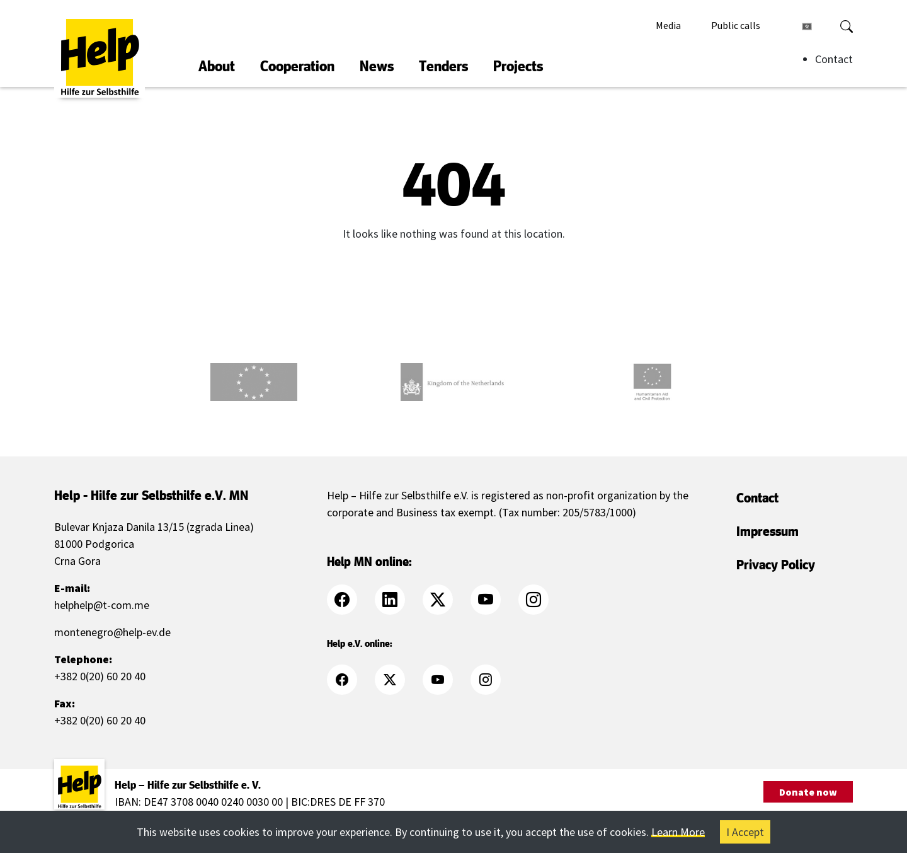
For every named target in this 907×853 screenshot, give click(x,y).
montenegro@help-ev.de (112, 632)
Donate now (808, 792)
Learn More (678, 832)
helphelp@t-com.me (101, 605)
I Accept (745, 832)
